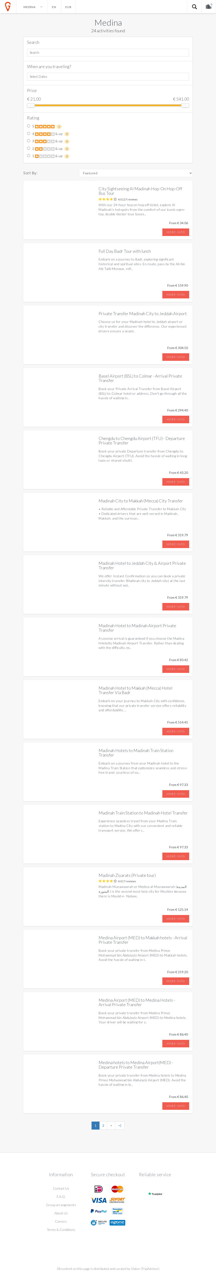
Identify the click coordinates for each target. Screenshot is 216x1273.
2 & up (48, 148)
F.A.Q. (61, 1197)
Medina (108, 22)
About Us (61, 1213)
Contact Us (61, 1188)
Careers (61, 1221)
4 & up (48, 134)
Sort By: (30, 173)
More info (176, 232)
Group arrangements (61, 1205)
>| (119, 1125)
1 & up (48, 156)
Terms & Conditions (61, 1230)
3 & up (48, 141)
